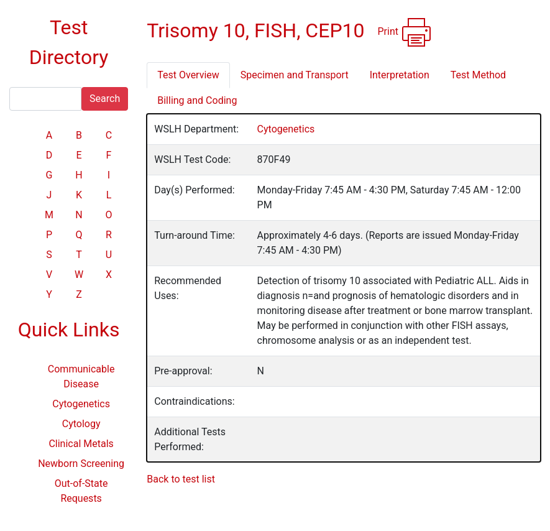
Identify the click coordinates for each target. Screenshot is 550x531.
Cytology (81, 424)
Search (104, 98)
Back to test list (181, 479)
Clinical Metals (80, 444)
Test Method (478, 75)
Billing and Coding (197, 100)
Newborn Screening (81, 463)
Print (404, 32)
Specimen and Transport (295, 75)
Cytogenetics (81, 404)
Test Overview (188, 75)
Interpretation (399, 75)
